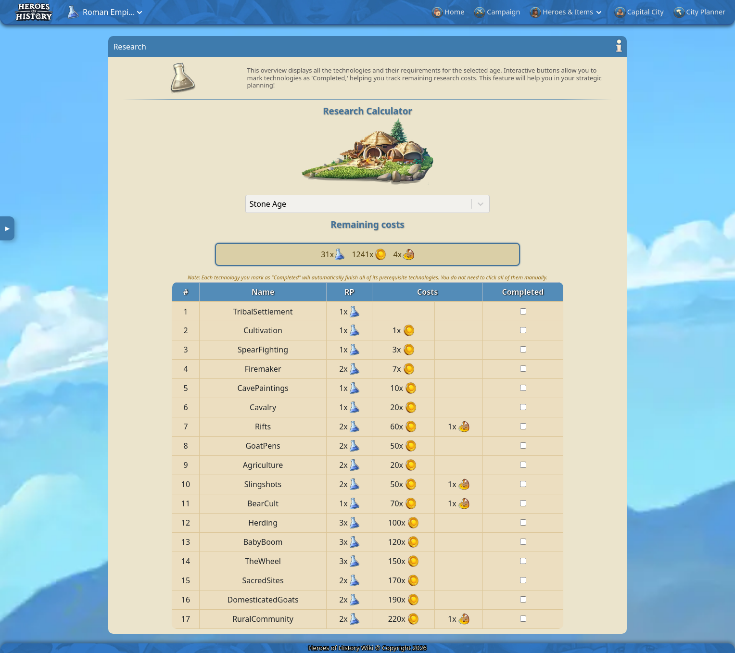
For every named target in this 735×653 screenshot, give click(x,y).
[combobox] (250, 204)
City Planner (471, 11)
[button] (97, 12)
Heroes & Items (337, 12)
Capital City (410, 11)
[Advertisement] (51, 175)
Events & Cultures (546, 12)
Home (219, 11)
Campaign (268, 11)
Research (614, 11)
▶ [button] (7, 228)
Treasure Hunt (663, 11)
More (710, 11)
